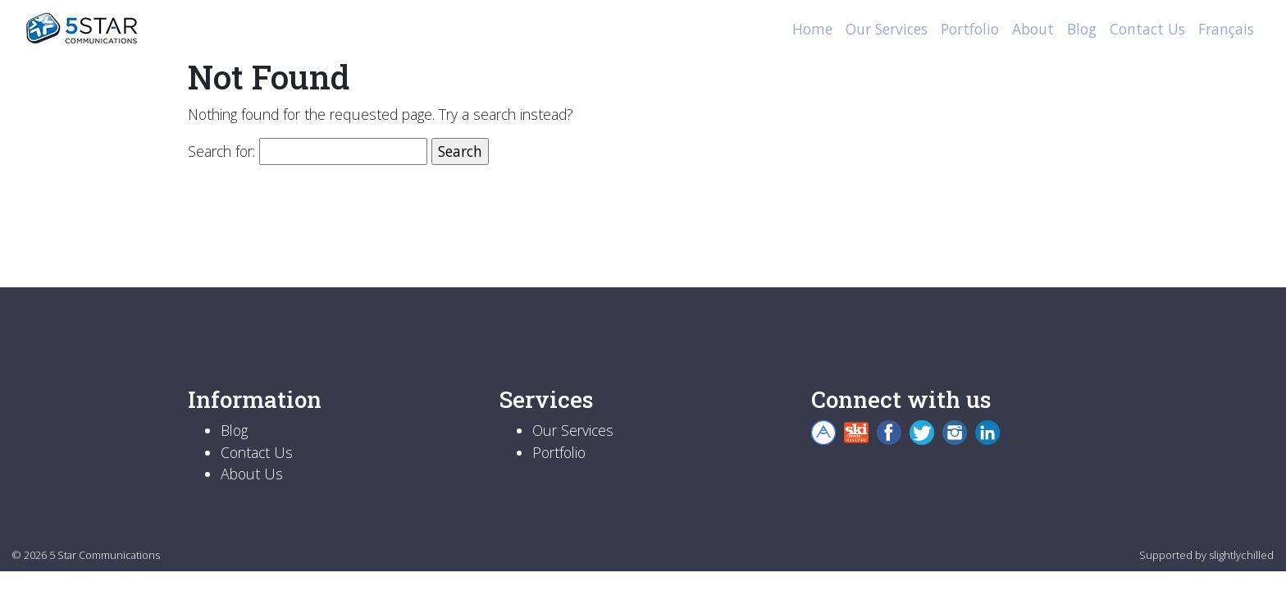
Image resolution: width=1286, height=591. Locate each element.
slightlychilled (1241, 554)
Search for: (221, 151)
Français (1226, 29)
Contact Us (1147, 29)
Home (812, 29)
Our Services (887, 29)
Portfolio (970, 29)
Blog (1082, 29)
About (1033, 29)
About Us (252, 473)
